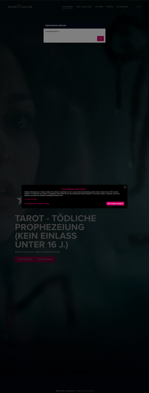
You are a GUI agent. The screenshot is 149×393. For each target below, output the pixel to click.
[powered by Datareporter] (125, 188)
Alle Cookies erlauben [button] (115, 203)
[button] (31, 199)
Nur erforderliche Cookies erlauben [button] (37, 203)
